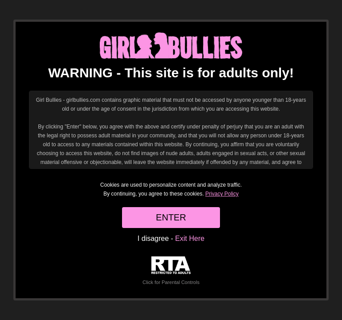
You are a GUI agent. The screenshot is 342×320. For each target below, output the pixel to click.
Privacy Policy (222, 194)
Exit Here (189, 238)
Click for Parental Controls (171, 270)
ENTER (171, 217)
